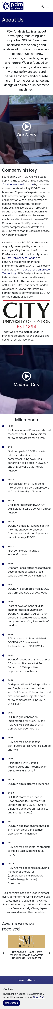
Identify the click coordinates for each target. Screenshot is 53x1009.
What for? (39, 997)
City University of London (18, 184)
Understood (11, 1002)
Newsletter (26, 980)
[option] (26, 947)
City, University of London (21, 258)
